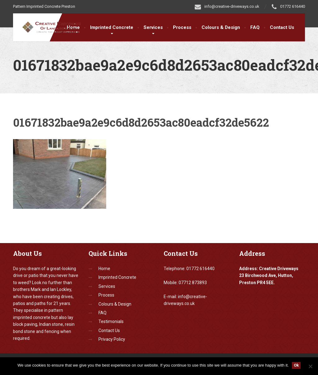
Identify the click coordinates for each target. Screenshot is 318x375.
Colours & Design (221, 27)
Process (182, 27)
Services (153, 27)
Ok (296, 365)
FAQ (255, 27)
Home (104, 268)
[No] (310, 366)
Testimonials (111, 321)
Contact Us (282, 27)
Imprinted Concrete (111, 27)
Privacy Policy (111, 339)
